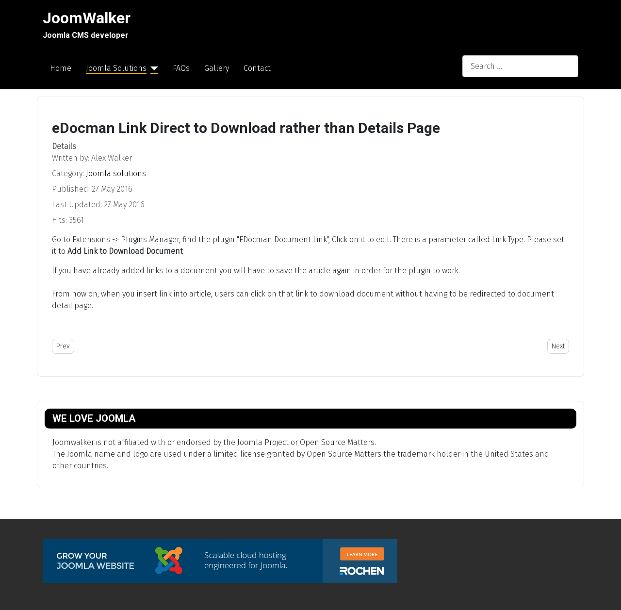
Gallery (216, 68)
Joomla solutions (116, 173)
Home (60, 68)
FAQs (181, 68)
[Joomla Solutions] (152, 68)
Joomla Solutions (116, 68)
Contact (257, 68)
